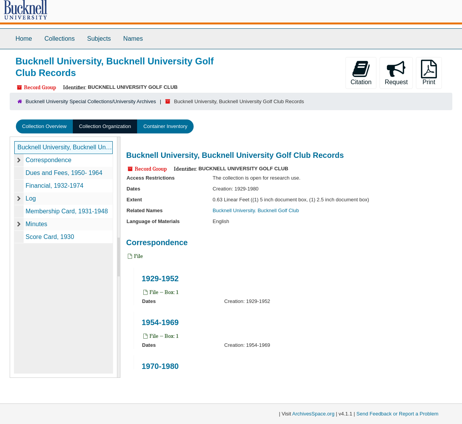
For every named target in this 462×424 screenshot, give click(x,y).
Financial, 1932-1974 (54, 185)
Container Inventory (165, 126)
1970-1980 (160, 366)
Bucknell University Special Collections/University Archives (91, 101)
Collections (60, 38)
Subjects (99, 38)
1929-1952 (160, 278)
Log (31, 198)
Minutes (36, 224)
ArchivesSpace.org (313, 414)
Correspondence (48, 160)
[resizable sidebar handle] (118, 257)
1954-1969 (160, 322)
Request (396, 72)
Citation (360, 72)
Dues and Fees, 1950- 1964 (64, 173)
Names (133, 38)
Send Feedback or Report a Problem (397, 414)
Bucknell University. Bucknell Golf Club (256, 210)
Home (23, 38)
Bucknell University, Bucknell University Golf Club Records (65, 147)
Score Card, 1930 (50, 237)
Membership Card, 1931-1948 (67, 211)
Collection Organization (105, 126)
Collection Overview (44, 126)
